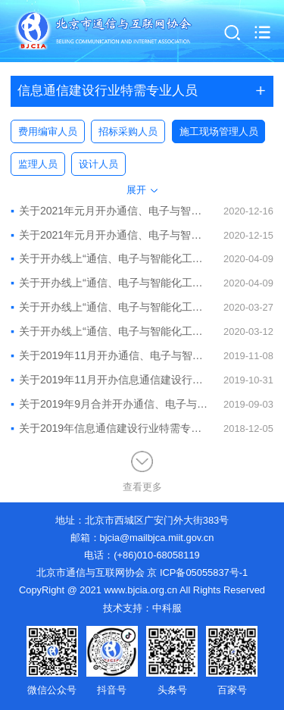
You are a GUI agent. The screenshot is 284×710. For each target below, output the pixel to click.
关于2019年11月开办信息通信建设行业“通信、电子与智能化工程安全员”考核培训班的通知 (109, 380)
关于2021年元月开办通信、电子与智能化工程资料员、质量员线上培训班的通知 (109, 235)
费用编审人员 (47, 131)
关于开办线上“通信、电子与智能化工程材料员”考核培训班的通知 (109, 331)
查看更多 (142, 472)
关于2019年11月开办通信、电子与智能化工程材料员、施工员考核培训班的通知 (109, 355)
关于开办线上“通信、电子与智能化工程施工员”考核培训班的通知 (109, 258)
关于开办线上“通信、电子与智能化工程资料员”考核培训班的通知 (109, 307)
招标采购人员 (128, 131)
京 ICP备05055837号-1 (197, 572)
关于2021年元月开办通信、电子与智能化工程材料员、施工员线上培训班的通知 (109, 211)
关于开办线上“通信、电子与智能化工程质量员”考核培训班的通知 (109, 283)
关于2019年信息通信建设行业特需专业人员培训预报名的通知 (109, 428)
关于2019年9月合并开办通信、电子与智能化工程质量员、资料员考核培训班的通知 (109, 404)
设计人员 (98, 164)
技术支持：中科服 (142, 608)
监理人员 (38, 164)
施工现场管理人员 (218, 131)
